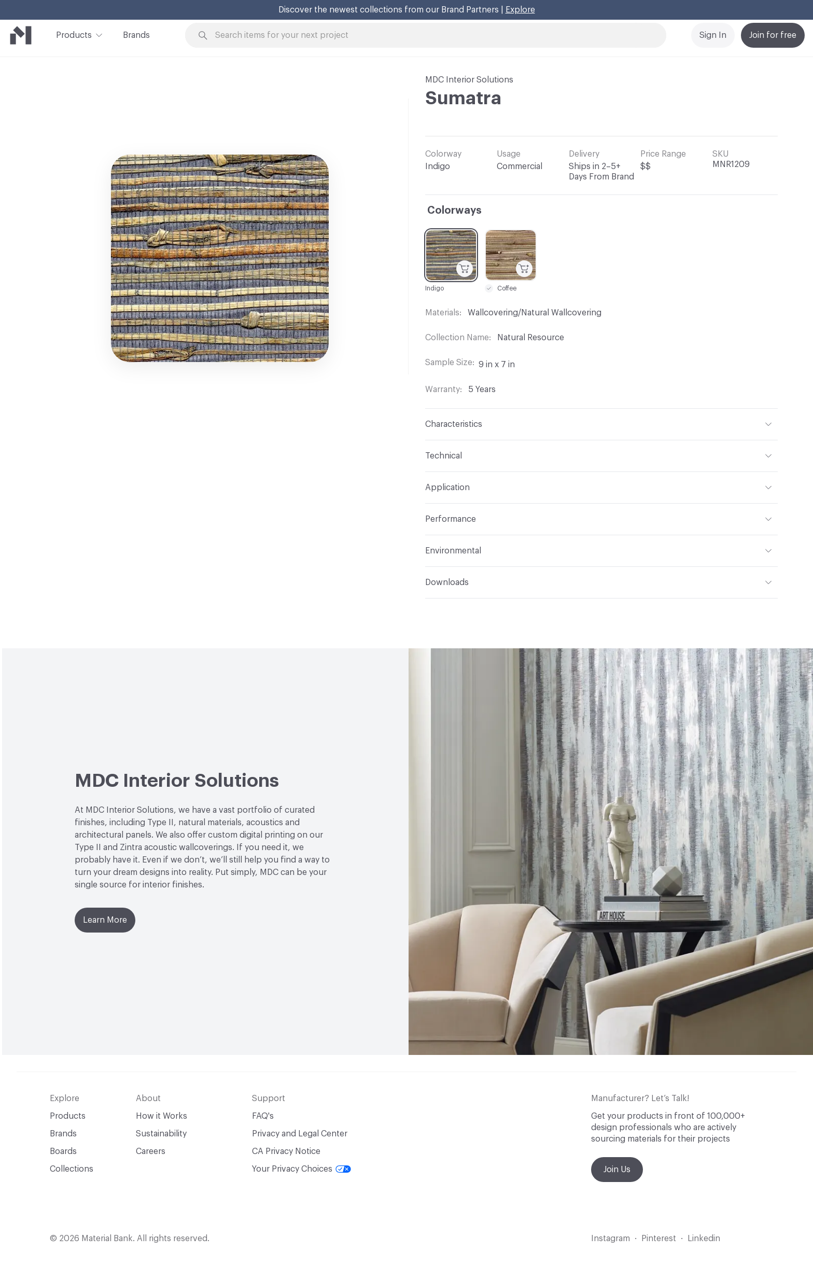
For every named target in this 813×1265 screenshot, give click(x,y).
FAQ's (263, 1116)
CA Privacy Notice (286, 1151)
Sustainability (161, 1134)
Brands (136, 35)
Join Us (617, 1169)
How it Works (161, 1116)
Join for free (772, 35)
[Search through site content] (431, 35)
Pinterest (658, 1238)
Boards (63, 1151)
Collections (71, 1169)
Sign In (712, 35)
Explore (520, 10)
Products (74, 34)
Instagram (610, 1238)
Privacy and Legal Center (299, 1134)
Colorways (454, 210)
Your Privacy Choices (301, 1169)
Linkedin (704, 1238)
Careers (150, 1151)
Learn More (105, 920)
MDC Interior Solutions (469, 80)
